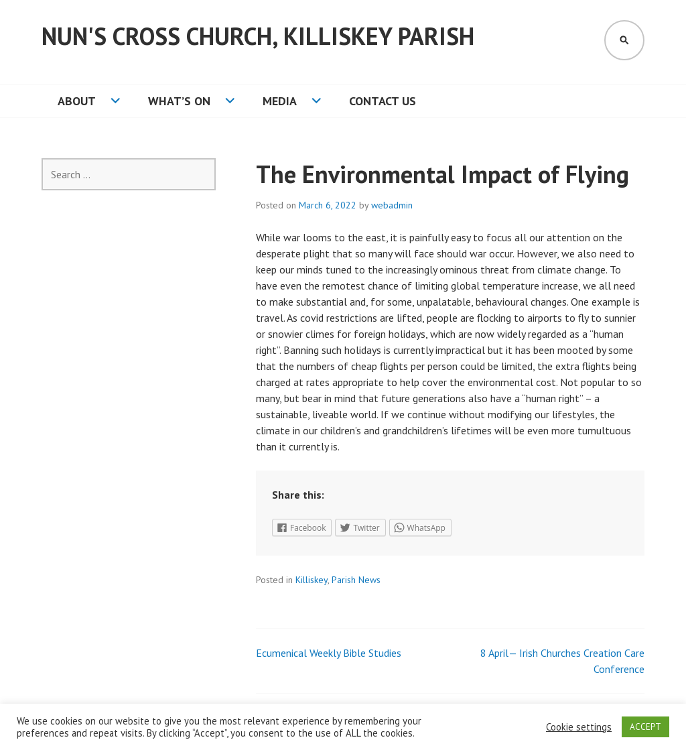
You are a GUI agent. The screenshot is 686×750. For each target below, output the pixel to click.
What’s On (179, 101)
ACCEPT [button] (645, 727)
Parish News (356, 580)
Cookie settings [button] (579, 727)
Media (280, 101)
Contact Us (382, 101)
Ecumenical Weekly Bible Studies (328, 653)
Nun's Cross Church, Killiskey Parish (258, 36)
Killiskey (311, 580)
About (77, 101)
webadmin (392, 205)
